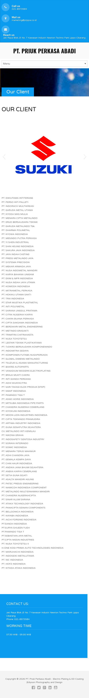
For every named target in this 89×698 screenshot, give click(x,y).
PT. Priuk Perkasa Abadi (44, 50)
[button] (3, 156)
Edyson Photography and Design (44, 682)
